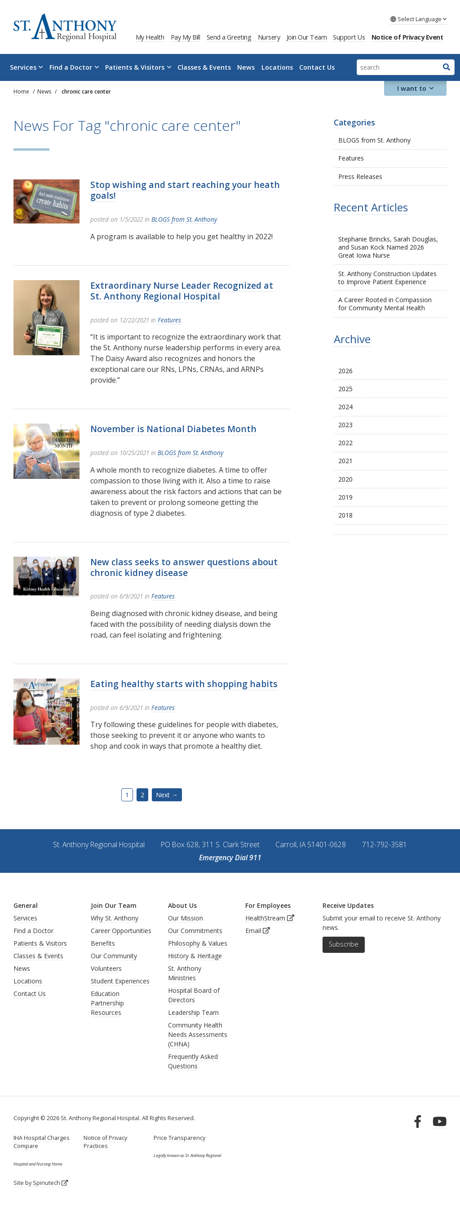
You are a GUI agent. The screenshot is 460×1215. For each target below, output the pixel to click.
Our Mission (185, 918)
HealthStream (269, 918)
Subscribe (343, 944)
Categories (354, 122)
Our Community (114, 955)
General (25, 905)
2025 (345, 388)
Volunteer (105, 968)
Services (26, 67)
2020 (345, 479)
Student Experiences (120, 981)
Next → (167, 795)
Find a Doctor (74, 67)
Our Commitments (195, 930)
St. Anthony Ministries (184, 973)
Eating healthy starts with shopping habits (184, 684)
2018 (345, 515)
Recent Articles (371, 207)
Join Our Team (307, 37)
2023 (345, 424)
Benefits (103, 943)
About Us (182, 905)
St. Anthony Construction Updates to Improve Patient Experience (387, 277)
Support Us (349, 37)
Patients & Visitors (138, 67)
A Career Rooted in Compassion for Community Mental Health (385, 303)
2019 (345, 497)
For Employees (268, 905)
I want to (415, 88)
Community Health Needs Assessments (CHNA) (197, 1034)
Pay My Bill (185, 37)
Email (257, 930)
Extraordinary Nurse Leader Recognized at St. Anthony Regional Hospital (181, 290)
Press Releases (360, 176)
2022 (345, 442)
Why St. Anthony (114, 918)
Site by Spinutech (40, 1183)
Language (418, 19)
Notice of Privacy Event (407, 37)
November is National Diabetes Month (173, 429)
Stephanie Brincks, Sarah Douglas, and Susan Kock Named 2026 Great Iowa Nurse (388, 247)
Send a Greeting (229, 37)
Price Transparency (179, 1138)
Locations (277, 67)
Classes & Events (204, 67)
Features (351, 158)
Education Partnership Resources (107, 1003)
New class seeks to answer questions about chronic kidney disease (184, 567)
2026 (345, 370)
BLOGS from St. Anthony (374, 140)
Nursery (269, 37)
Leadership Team (193, 1012)
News (246, 67)
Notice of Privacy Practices (105, 1142)
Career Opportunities (121, 930)
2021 (345, 460)
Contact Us (317, 67)
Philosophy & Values (197, 943)
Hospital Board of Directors (194, 995)
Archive (352, 338)
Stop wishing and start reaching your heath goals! (185, 190)
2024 (345, 406)
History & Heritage (195, 955)
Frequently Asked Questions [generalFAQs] (193, 1061)
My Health (150, 37)
